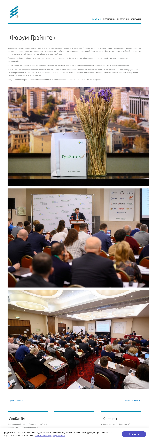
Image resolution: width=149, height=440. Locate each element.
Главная (96, 19)
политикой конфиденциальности (50, 435)
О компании (109, 19)
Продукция (123, 19)
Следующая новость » (132, 400)
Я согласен (134, 434)
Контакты (136, 19)
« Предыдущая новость (17, 400)
